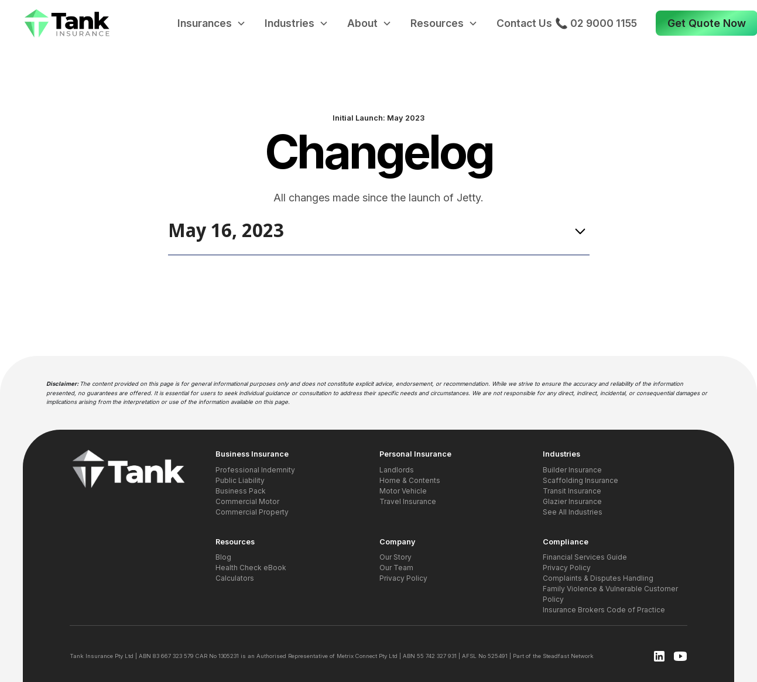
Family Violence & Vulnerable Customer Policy (610, 594)
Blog (223, 557)
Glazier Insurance (572, 501)
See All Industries (572, 512)
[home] (67, 23)
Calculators (234, 578)
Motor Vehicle (403, 490)
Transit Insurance (572, 490)
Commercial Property (252, 512)
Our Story (395, 557)
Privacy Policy (403, 578)
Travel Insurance (407, 501)
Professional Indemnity (255, 469)
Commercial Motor (247, 501)
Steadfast (556, 656)
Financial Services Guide (585, 557)
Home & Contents (409, 480)
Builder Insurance (572, 469)
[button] (211, 23)
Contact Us (524, 23)
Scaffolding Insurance (580, 480)
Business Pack (240, 490)
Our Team (396, 567)
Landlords (396, 469)
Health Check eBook (250, 567)
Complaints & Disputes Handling (598, 578)
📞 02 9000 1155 (596, 23)
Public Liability (240, 480)
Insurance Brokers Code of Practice (604, 609)
